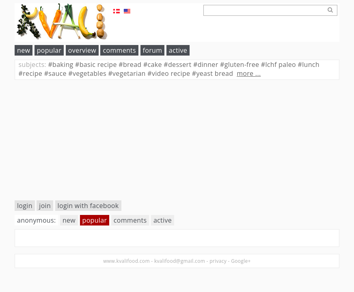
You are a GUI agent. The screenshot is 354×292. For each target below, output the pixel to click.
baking (60, 64)
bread (130, 64)
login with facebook (88, 205)
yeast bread (212, 73)
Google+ (241, 261)
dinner (205, 64)
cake (152, 64)
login (24, 205)
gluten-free (239, 64)
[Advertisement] (177, 140)
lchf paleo (278, 64)
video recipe (168, 73)
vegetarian (126, 73)
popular (49, 50)
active (178, 50)
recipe (31, 73)
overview (82, 50)
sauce (55, 73)
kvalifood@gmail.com (179, 261)
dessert (177, 64)
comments (119, 50)
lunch (308, 64)
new (23, 50)
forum (152, 50)
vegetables (87, 73)
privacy (218, 261)
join (45, 205)
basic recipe (96, 64)
